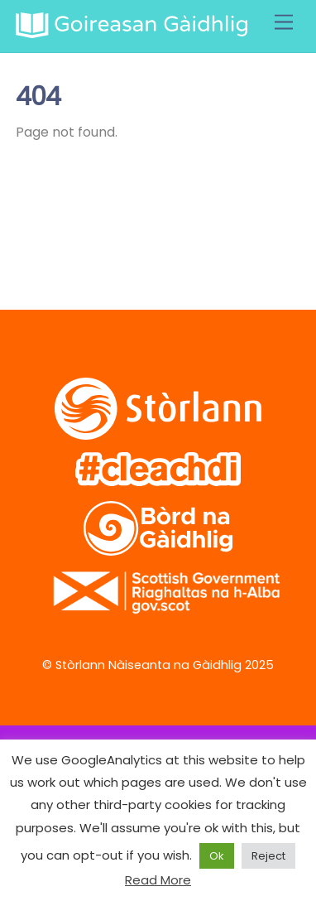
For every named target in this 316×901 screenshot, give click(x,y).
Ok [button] (216, 856)
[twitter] (38, 224)
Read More (158, 880)
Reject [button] (268, 856)
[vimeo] (144, 224)
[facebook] (91, 224)
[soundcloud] (197, 224)
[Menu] (283, 23)
